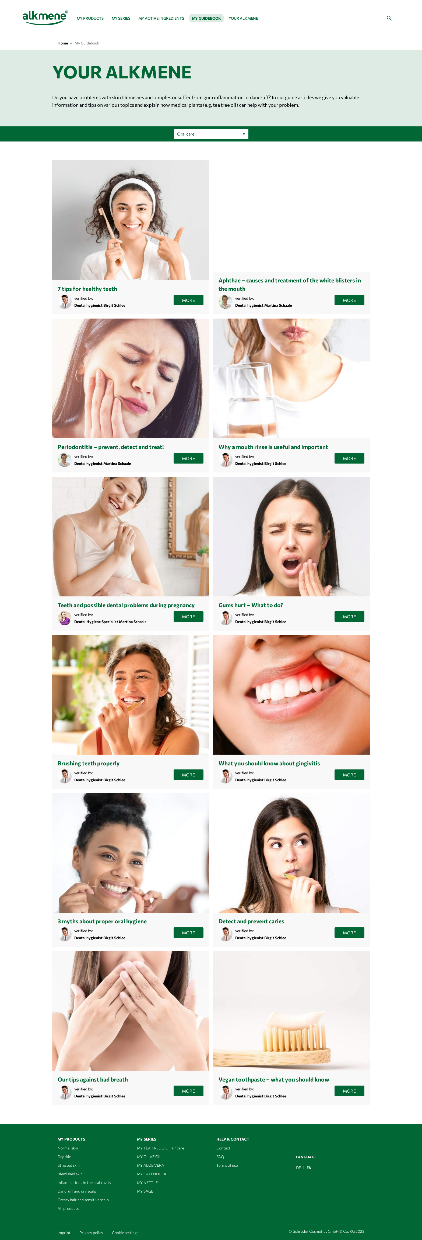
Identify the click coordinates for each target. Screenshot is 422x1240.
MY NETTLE (147, 1182)
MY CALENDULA (151, 1174)
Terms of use (227, 1165)
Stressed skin (69, 1165)
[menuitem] (298, 1167)
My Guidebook (206, 18)
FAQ (220, 1156)
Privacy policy (91, 1232)
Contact (223, 1148)
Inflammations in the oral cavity (84, 1182)
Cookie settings (125, 1232)
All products (68, 1208)
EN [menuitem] (309, 1167)
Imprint (64, 1232)
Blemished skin (70, 1174)
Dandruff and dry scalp (77, 1191)
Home (63, 43)
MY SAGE (145, 1191)
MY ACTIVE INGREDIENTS (161, 18)
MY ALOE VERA (150, 1165)
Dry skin (64, 1156)
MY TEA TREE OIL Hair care (160, 1148)
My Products (90, 18)
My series (121, 18)
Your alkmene (243, 18)
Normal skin (68, 1148)
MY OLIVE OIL (149, 1156)
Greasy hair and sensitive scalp (83, 1199)
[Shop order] (211, 134)
